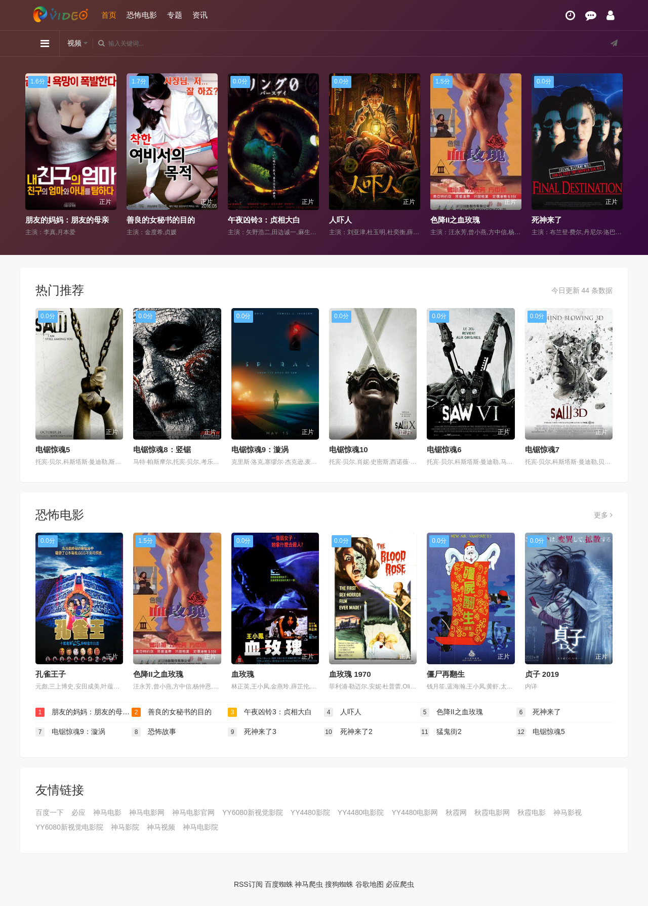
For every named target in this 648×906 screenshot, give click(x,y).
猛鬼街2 (441, 732)
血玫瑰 (242, 674)
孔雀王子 (50, 674)
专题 (174, 15)
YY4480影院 (310, 812)
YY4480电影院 (361, 812)
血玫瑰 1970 (350, 674)
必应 (78, 812)
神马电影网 (147, 812)
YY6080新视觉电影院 (69, 827)
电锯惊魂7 (542, 449)
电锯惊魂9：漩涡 (260, 449)
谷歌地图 (369, 884)
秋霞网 (456, 812)
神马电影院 (200, 827)
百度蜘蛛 (279, 884)
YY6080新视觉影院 (252, 812)
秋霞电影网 (492, 812)
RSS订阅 (248, 884)
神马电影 (107, 812)
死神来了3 (252, 732)
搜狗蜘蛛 (339, 884)
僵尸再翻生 (446, 674)
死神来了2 (348, 732)
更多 (603, 515)
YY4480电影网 (414, 812)
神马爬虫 (309, 884)
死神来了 (547, 219)
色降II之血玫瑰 (455, 219)
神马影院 (125, 827)
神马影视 (567, 812)
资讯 (200, 15)
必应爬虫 (400, 884)
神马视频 (161, 827)
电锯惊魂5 (52, 449)
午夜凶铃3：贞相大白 (264, 219)
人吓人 (340, 219)
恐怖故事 (154, 732)
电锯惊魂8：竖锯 (161, 449)
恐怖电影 (142, 15)
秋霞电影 (531, 812)
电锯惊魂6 (444, 449)
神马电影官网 (193, 812)
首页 (108, 15)
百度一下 (49, 812)
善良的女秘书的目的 (161, 219)
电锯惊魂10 (348, 449)
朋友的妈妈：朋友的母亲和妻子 (78, 219)
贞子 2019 (542, 674)
